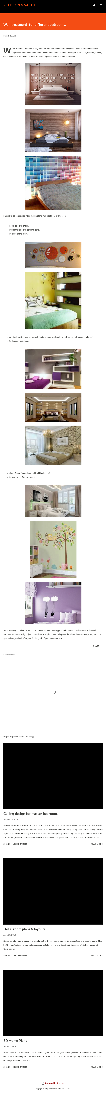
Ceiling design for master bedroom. (30, 813)
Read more (97, 844)
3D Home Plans (15, 1040)
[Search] (94, 5)
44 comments (19, 1067)
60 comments (19, 844)
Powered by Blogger (53, 1083)
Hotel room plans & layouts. (24, 929)
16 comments (19, 955)
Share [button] (96, 646)
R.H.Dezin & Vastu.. (19, 5)
